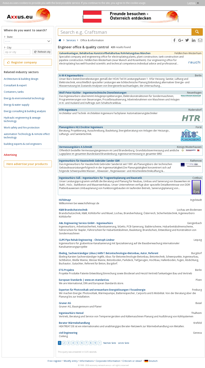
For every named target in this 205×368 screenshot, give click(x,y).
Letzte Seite (123, 343)
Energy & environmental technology (24, 98)
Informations (87, 360)
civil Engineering (68, 332)
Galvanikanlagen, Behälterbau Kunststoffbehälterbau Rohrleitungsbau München (105, 53)
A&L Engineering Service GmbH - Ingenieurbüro (86, 223)
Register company (21, 62)
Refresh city (42, 51)
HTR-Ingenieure (68, 109)
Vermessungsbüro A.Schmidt (75, 147)
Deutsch (151, 360)
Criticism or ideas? (132, 360)
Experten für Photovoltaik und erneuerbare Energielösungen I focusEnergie (102, 289)
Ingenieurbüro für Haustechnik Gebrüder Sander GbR (89, 160)
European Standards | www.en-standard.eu (84, 280)
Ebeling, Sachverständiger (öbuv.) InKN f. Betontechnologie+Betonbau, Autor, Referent (108, 253)
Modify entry (71, 360)
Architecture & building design (21, 79)
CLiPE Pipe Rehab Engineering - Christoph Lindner (87, 240)
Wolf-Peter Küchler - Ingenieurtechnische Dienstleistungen (93, 92)
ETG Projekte (66, 270)
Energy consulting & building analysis (25, 111)
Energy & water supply (16, 104)
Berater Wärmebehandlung (74, 323)
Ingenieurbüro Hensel (71, 313)
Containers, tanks (14, 92)
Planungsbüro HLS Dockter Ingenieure (81, 127)
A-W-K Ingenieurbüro (71, 75)
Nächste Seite (109, 343)
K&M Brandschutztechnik (73, 209)
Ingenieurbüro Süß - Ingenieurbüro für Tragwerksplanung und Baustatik (100, 178)
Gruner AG (65, 303)
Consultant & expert (15, 85)
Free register (55, 360)
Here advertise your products (27, 164)
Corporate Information (108, 360)
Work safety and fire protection (22, 127)
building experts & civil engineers (23, 144)
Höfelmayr (65, 200)
